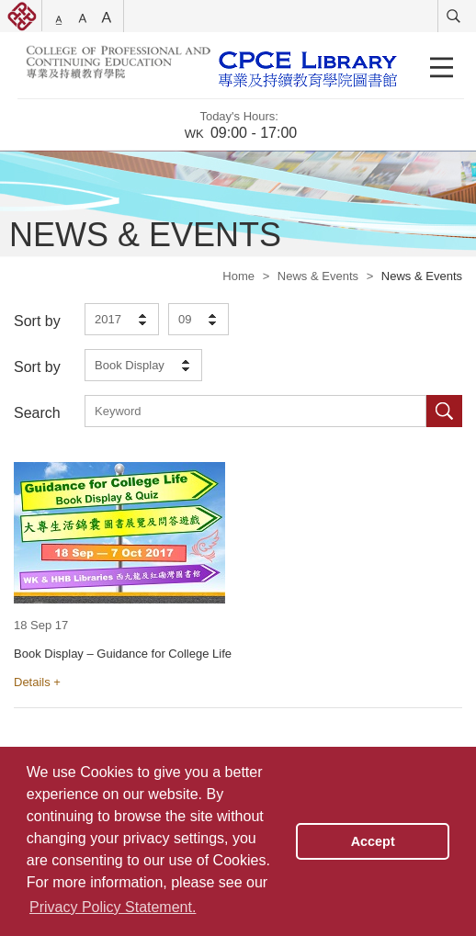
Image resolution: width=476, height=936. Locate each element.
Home (238, 276)
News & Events (318, 276)
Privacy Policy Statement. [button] (112, 907)
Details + (37, 682)
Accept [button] (373, 841)
